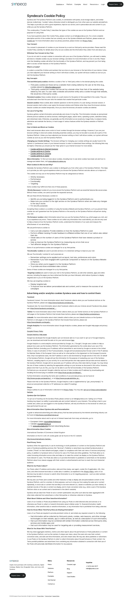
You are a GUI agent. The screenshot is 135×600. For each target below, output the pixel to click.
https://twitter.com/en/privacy (89, 314)
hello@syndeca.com (92, 568)
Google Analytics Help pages (37, 334)
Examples (77, 4)
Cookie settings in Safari (39, 156)
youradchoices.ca (44, 424)
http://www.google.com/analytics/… (39, 378)
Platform (69, 4)
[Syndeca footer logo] (14, 561)
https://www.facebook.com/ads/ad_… (43, 308)
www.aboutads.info (40, 426)
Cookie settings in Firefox (40, 151)
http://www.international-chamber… (39, 439)
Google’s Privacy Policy (35, 331)
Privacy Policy (87, 41)
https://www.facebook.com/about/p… (61, 303)
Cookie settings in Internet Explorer (44, 149)
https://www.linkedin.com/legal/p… (39, 322)
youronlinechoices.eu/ (52, 422)
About (85, 4)
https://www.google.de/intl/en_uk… (68, 378)
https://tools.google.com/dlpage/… (70, 373)
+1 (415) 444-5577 (92, 566)
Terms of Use (48, 596)
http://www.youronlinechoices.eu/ (47, 415)
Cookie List (31, 41)
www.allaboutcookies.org (57, 161)
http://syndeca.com (52, 87)
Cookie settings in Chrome (40, 154)
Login (103, 4)
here (72, 340)
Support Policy (56, 596)
